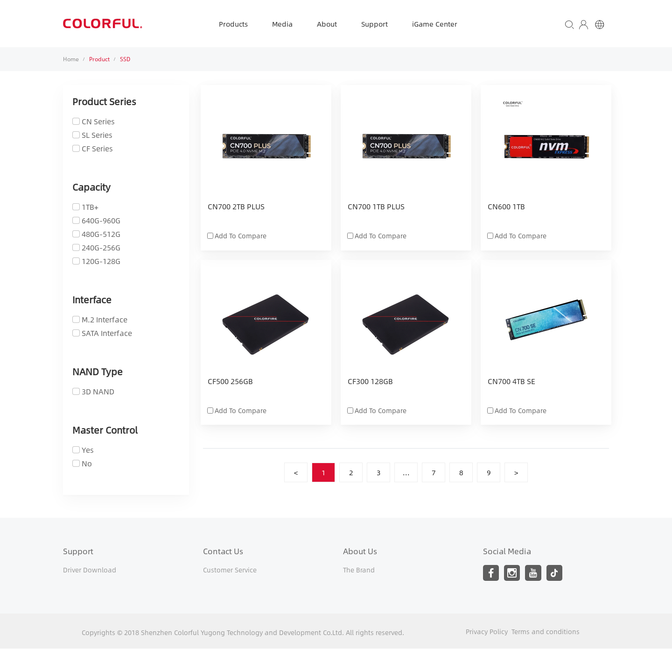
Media (282, 23)
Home (71, 59)
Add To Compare (240, 235)
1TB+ (90, 207)
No (87, 463)
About (327, 23)
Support (374, 23)
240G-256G (101, 247)
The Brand (359, 570)
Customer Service (230, 570)
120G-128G (101, 261)
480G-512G (101, 234)
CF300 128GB (370, 382)
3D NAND (98, 391)
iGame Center (434, 23)
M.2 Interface (104, 319)
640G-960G (101, 220)
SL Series (97, 135)
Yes (88, 450)
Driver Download (89, 570)
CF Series (97, 148)
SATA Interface (107, 333)
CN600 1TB (506, 207)
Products (233, 23)
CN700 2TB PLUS (236, 207)
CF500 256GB (230, 382)
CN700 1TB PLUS (376, 207)
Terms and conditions (545, 633)
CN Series (98, 121)
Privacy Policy (487, 633)
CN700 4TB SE (511, 382)
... (406, 472)
